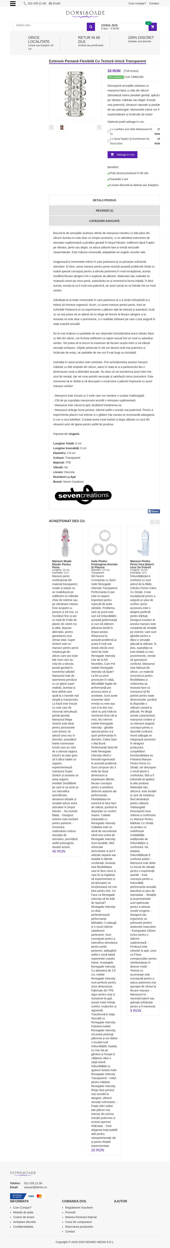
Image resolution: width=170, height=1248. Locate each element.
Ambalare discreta (24, 1221)
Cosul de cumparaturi (78, 1221)
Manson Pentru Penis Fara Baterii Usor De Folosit (142, 564)
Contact (154, 3)
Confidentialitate (23, 1226)
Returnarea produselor (79, 1226)
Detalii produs (104, 200)
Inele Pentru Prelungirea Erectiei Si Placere (104, 564)
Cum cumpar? (137, 3)
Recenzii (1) (104, 210)
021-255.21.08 (35, 3)
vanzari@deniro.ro (35, 1187)
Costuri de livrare (23, 1217)
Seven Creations (73, 481)
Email (54, 3)
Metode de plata (23, 1212)
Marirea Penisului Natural (81, 1217)
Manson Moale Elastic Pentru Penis (61, 564)
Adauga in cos (126, 154)
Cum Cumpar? (22, 1207)
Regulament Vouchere (79, 1207)
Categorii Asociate (104, 221)
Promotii (70, 1212)
